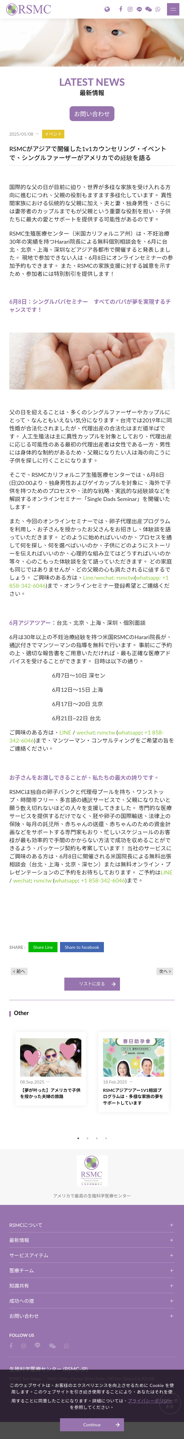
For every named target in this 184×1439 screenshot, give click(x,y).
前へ (20, 971)
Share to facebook (83, 947)
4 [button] (106, 1139)
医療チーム (21, 1271)
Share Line (43, 947)
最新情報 (19, 1240)
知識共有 (19, 1286)
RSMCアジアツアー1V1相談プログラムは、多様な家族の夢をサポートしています (133, 1097)
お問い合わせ (92, 114)
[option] (92, 43)
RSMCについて (26, 1225)
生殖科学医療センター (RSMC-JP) (29, 9)
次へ (163, 971)
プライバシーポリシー (150, 1400)
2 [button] (87, 1139)
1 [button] (78, 1139)
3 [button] (97, 1139)
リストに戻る (92, 984)
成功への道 (21, 1301)
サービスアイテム (28, 1255)
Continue (92, 1424)
